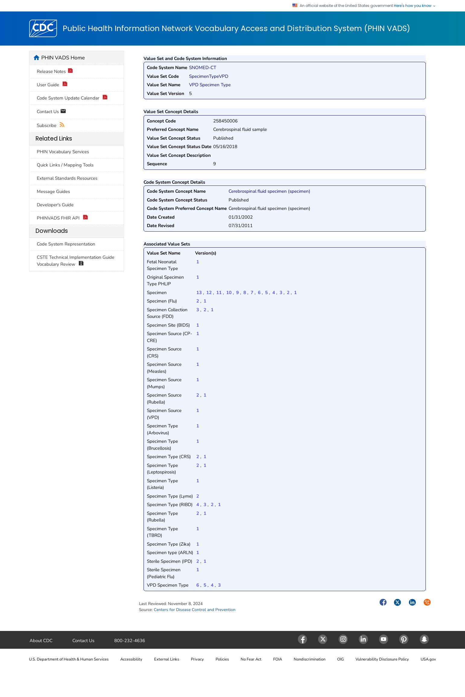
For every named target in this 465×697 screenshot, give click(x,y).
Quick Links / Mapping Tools (65, 165)
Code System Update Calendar (72, 98)
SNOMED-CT (202, 68)
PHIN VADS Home (63, 57)
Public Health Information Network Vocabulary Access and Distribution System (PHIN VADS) (236, 29)
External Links (166, 659)
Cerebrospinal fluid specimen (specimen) (269, 191)
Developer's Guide (55, 205)
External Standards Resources (67, 178)
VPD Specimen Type (210, 85)
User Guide (52, 84)
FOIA (277, 659)
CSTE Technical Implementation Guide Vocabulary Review (75, 261)
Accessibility (131, 659)
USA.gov (428, 659)
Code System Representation (66, 244)
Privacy (197, 659)
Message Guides (53, 192)
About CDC (41, 641)
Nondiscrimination (309, 659)
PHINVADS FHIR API (62, 218)
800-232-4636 (129, 641)
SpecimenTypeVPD (208, 76)
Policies (222, 659)
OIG (340, 659)
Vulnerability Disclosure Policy (382, 659)
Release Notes (55, 71)
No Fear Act (251, 659)
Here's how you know (415, 6)
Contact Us (51, 112)
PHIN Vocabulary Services (63, 152)
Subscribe (51, 125)
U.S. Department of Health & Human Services (69, 659)
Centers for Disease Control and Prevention (195, 610)
